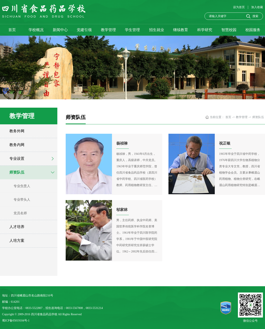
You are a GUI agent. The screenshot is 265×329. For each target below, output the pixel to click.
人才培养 (16, 227)
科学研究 (204, 30)
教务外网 (16, 131)
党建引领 (84, 30)
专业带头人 (22, 199)
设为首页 (239, 7)
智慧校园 (228, 30)
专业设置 (16, 158)
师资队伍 (16, 172)
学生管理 (132, 30)
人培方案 (16, 240)
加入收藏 (257, 7)
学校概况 (36, 30)
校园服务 (252, 30)
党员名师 (20, 213)
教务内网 (16, 145)
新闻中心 (60, 30)
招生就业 (156, 30)
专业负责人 (22, 186)
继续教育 (180, 30)
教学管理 (108, 30)
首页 (12, 30)
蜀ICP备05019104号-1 (15, 320)
